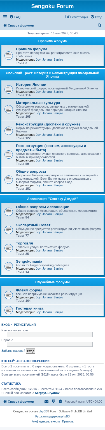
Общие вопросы (31, 171)
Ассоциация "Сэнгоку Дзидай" (52, 199)
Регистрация (25, 324)
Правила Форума (52, 41)
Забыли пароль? (13, 350)
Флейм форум (29, 290)
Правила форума (31, 49)
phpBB (43, 411)
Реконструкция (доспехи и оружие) (48, 124)
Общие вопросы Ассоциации (42, 207)
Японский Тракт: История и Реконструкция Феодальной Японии (52, 75)
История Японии (31, 84)
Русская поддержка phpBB (52, 416)
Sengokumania (29, 261)
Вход (5, 324)
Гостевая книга (29, 308)
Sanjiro (58, 59)
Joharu (47, 59)
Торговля (24, 243)
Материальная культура (38, 103)
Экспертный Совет (33, 225)
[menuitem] (14, 17)
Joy (38, 59)
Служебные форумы (52, 282)
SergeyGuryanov (47, 393)
